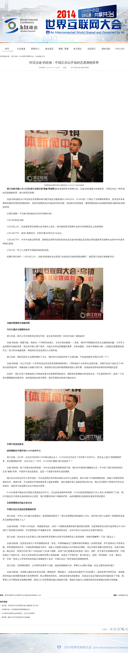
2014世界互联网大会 (26, 56)
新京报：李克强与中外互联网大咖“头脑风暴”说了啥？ (20, 605)
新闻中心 (35, 49)
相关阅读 (3, 602)
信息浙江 (92, 49)
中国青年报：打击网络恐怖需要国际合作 (16, 609)
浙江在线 (14, 56)
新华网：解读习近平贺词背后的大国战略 (16, 617)
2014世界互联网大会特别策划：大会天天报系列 (18, 613)
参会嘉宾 (49, 49)
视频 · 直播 (63, 49)
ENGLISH (119, 49)
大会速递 (21, 49)
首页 (7, 49)
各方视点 (77, 49)
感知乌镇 (106, 49)
